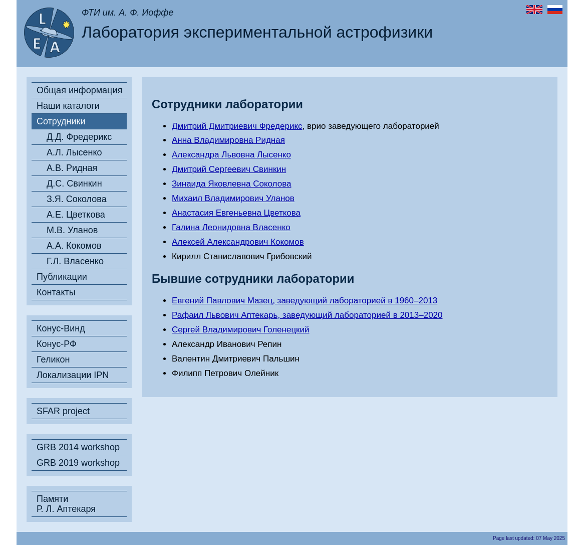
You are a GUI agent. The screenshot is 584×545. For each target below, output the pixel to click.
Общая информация (79, 90)
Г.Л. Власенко (75, 261)
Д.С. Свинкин (74, 183)
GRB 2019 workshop (78, 463)
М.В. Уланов (72, 230)
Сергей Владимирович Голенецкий (241, 329)
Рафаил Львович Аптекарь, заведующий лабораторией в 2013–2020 (307, 315)
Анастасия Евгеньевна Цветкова (236, 213)
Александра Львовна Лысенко (231, 154)
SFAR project (63, 411)
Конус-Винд (61, 328)
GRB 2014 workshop (78, 447)
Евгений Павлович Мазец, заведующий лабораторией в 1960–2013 (304, 300)
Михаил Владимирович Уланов (233, 198)
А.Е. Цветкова (76, 215)
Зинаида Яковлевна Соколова (231, 184)
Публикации (62, 277)
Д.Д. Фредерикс (79, 137)
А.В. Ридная (72, 168)
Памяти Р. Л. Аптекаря (66, 504)
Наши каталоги (68, 106)
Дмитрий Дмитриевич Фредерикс (237, 126)
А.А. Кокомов (74, 246)
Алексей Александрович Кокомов (238, 242)
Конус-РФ (57, 344)
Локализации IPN (73, 375)
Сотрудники (61, 121)
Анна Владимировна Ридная (228, 140)
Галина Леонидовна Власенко (231, 227)
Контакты (56, 292)
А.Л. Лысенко (74, 152)
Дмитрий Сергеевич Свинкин (229, 169)
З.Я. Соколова (77, 199)
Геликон (53, 359)
